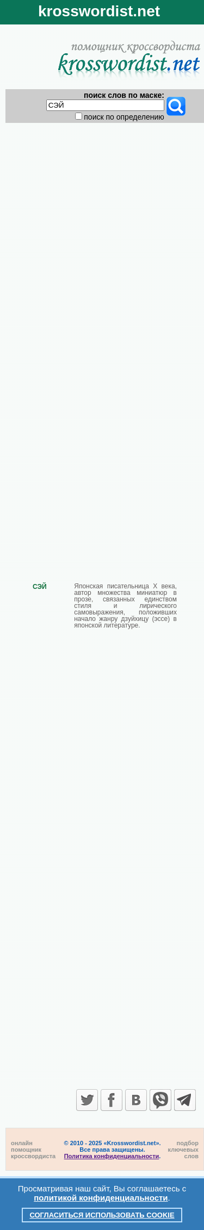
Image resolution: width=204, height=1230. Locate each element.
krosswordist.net (99, 11)
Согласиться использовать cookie (101, 1215)
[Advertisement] (102, 230)
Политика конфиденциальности (111, 1156)
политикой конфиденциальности (101, 1197)
